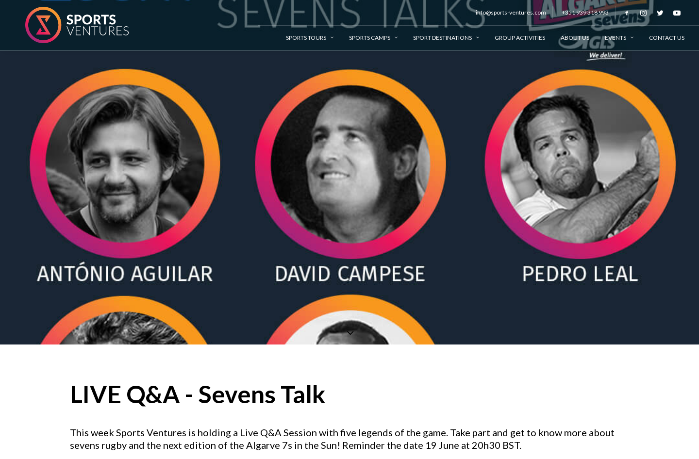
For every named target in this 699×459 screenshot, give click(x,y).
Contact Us (666, 37)
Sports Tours (309, 37)
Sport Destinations (446, 37)
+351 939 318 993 (585, 12)
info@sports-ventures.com (511, 12)
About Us (575, 37)
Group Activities (520, 37)
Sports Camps (373, 37)
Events (619, 37)
